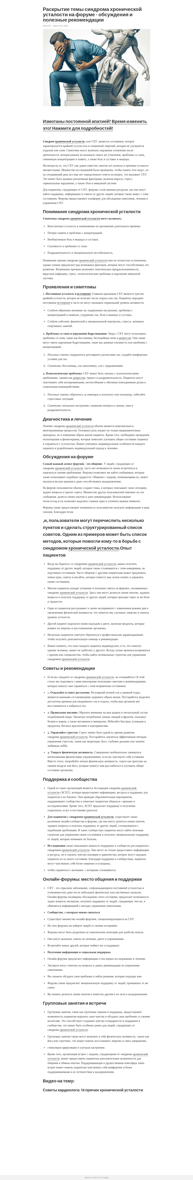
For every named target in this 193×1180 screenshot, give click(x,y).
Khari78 (46, 25)
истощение (63, 302)
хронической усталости (93, 260)
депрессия (125, 338)
